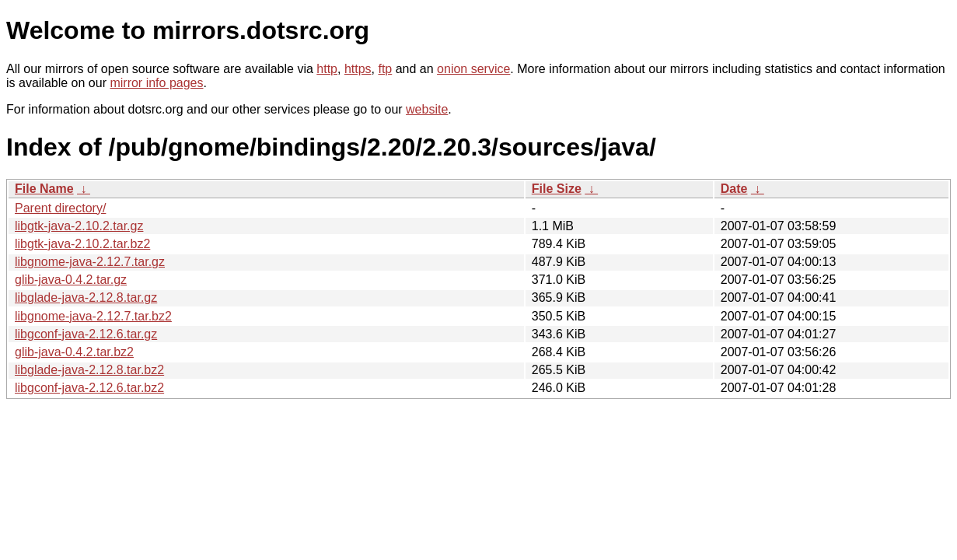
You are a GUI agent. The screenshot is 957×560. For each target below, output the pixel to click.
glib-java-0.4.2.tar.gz (71, 279)
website (427, 109)
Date (734, 188)
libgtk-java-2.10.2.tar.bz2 (82, 243)
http (326, 68)
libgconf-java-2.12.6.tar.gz (86, 334)
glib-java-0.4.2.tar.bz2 (74, 352)
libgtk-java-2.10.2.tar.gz (79, 226)
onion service (473, 68)
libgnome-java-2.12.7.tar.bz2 (93, 316)
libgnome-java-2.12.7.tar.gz (90, 261)
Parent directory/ (60, 208)
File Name (44, 188)
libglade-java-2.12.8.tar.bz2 (89, 369)
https (358, 68)
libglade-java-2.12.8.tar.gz (86, 297)
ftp (385, 68)
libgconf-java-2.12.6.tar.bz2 (89, 387)
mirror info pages (156, 82)
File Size (557, 188)
